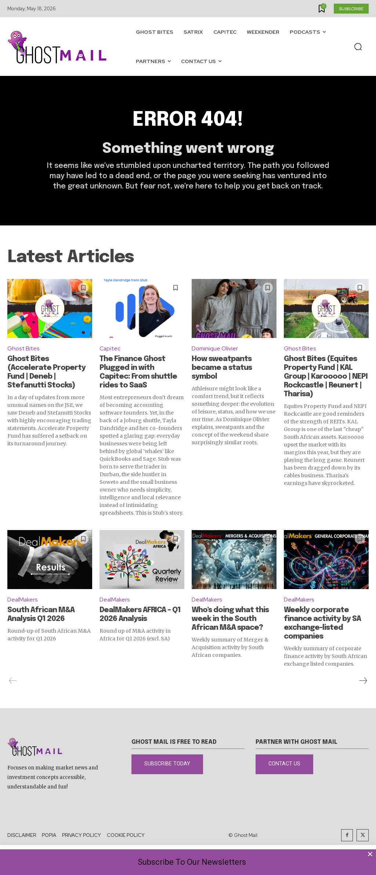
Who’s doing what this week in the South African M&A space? (230, 620)
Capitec (110, 349)
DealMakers (23, 600)
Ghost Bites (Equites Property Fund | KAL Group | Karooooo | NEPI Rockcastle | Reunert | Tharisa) (326, 377)
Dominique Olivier (215, 349)
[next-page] (363, 681)
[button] (358, 47)
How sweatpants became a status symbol (222, 369)
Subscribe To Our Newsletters (192, 862)
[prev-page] (13, 681)
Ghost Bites (23, 349)
